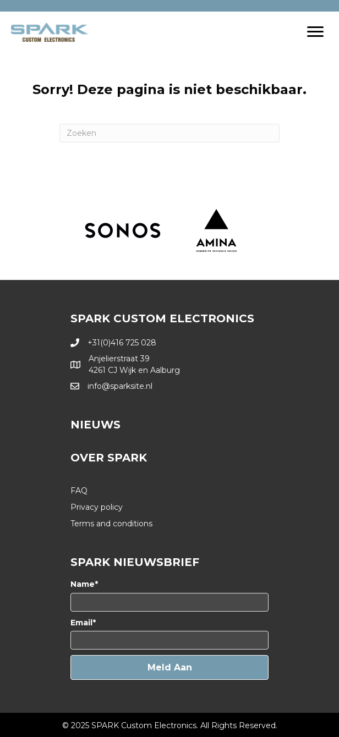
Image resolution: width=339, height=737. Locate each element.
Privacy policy (96, 507)
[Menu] (315, 32)
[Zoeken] (169, 133)
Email (81, 623)
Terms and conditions (111, 524)
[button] (169, 667)
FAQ (79, 491)
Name (82, 584)
